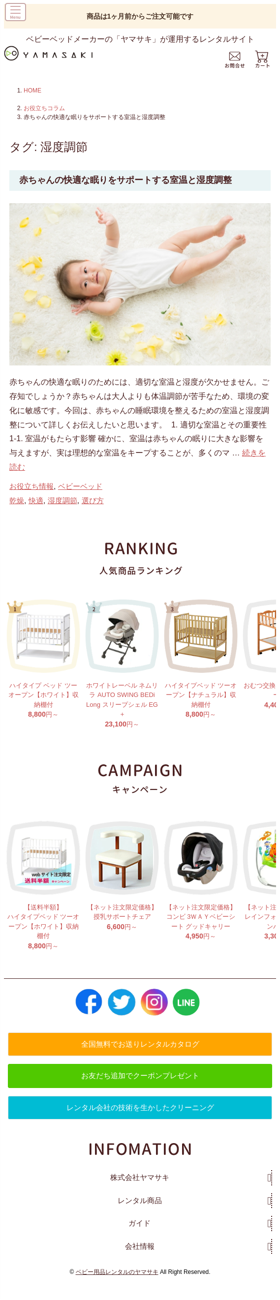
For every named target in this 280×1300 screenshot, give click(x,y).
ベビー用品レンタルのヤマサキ (117, 1283)
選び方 (93, 512)
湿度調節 (62, 512)
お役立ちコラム (44, 108)
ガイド (139, 1235)
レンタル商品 (140, 1212)
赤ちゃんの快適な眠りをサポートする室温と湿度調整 (125, 180)
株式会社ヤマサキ (139, 1189)
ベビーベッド (80, 498)
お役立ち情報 (31, 498)
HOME (32, 90)
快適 (36, 512)
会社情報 (140, 1257)
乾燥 (16, 512)
